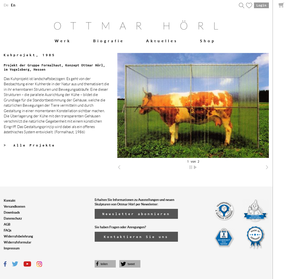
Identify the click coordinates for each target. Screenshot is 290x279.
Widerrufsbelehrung (18, 236)
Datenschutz (13, 218)
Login (261, 5)
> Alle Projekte (29, 145)
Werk (63, 41)
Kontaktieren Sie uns (136, 237)
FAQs (7, 230)
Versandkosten (14, 206)
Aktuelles (162, 41)
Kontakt (9, 200)
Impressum (12, 248)
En (13, 5)
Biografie (108, 41)
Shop (207, 41)
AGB (7, 224)
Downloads (12, 212)
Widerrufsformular (17, 242)
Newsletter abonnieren (136, 214)
